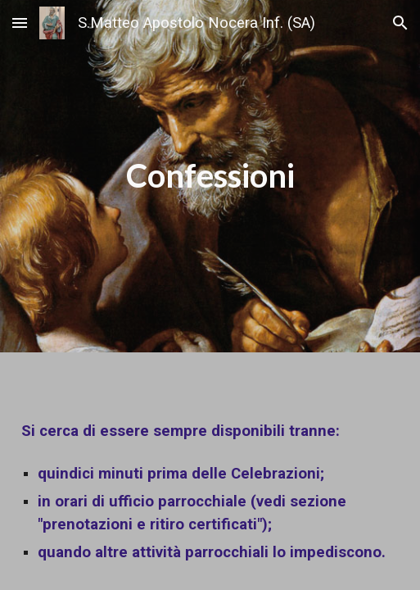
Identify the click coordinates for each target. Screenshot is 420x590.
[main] (210, 176)
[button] (19, 22)
